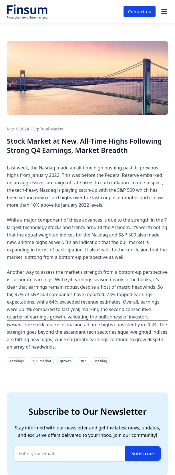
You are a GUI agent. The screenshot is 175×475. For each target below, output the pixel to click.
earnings (16, 361)
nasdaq (101, 361)
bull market (41, 361)
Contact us (139, 11)
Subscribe (143, 453)
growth (65, 361)
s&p (83, 361)
